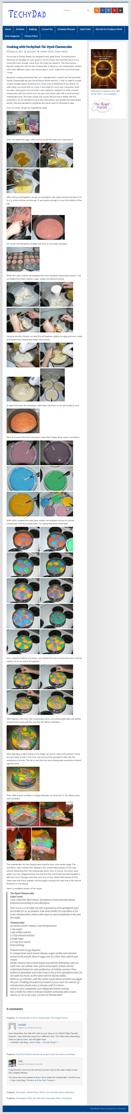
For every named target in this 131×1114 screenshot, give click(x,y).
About (8, 29)
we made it (36, 87)
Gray (20, 1061)
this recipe (42, 84)
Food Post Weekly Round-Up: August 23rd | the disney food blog (45, 1054)
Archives (20, 29)
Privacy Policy (31, 36)
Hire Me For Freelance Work (109, 29)
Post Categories (12, 36)
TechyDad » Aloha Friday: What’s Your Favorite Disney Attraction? (45, 1092)
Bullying (33, 29)
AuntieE (22, 1024)
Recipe (65, 51)
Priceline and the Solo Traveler (40, 1080)
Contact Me (47, 29)
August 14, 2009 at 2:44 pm (29, 1028)
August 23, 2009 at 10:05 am (30, 1064)
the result (55, 87)
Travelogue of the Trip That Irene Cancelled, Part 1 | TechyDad (44, 1098)
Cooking (43, 51)
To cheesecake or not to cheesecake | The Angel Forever (42, 1018)
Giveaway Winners (66, 29)
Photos (58, 51)
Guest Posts (85, 29)
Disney (51, 51)
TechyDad (31, 51)
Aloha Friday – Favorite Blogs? (43, 1042)
